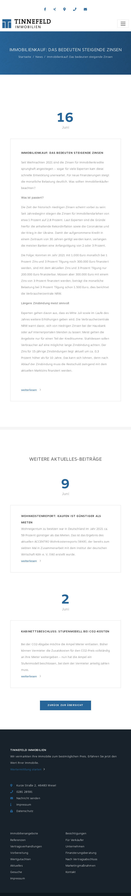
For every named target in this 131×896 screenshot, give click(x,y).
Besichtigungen (76, 833)
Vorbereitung (19, 853)
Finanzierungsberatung (81, 853)
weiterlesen (29, 390)
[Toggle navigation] (123, 24)
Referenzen (18, 840)
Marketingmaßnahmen (81, 866)
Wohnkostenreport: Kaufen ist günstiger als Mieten (61, 519)
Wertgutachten (20, 859)
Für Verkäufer (75, 840)
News (39, 57)
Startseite (24, 57)
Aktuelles (16, 866)
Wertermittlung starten (26, 769)
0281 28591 (24, 792)
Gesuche (16, 872)
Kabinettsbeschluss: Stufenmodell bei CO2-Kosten (65, 631)
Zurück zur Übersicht (65, 705)
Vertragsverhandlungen (26, 846)
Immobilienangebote (24, 833)
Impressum (23, 805)
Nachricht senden (28, 798)
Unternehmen (75, 846)
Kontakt (71, 872)
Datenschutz (24, 811)
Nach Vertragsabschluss (81, 859)
